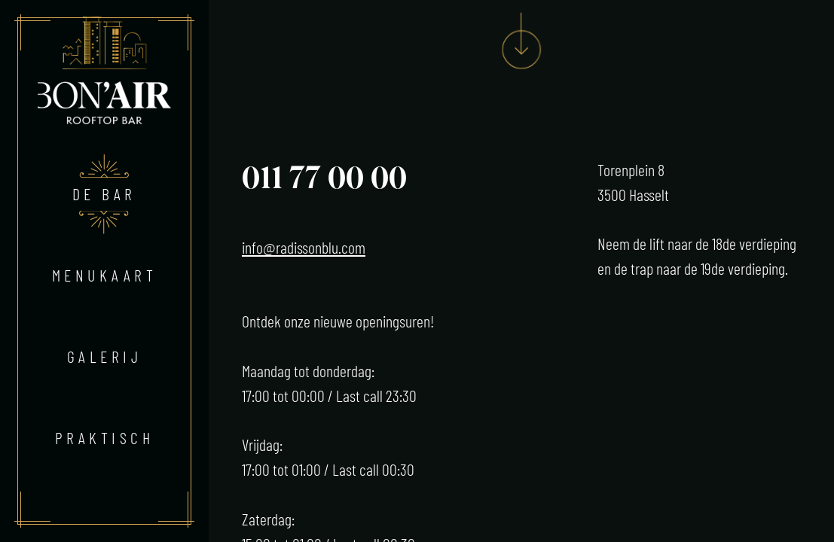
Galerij (104, 356)
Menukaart (104, 275)
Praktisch (104, 437)
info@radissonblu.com (303, 247)
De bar (104, 193)
